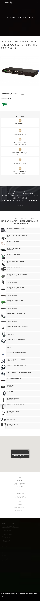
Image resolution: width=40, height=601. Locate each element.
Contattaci (20, 205)
